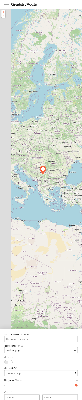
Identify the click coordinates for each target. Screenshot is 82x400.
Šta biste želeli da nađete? (16, 334)
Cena (8, 392)
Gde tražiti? (10, 368)
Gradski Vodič (24, 4)
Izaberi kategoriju (13, 346)
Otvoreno (8, 357)
